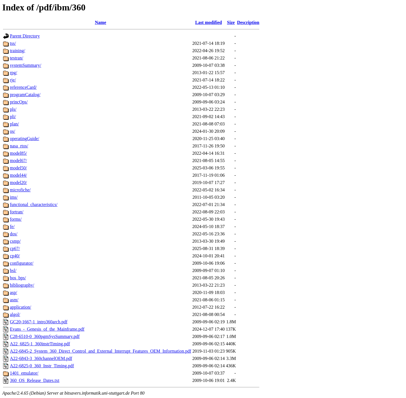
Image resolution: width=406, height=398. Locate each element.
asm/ (14, 299)
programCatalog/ (25, 94)
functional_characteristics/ (34, 204)
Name (100, 22)
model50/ (18, 167)
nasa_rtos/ (19, 145)
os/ (12, 131)
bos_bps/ (18, 277)
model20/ (18, 182)
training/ (17, 50)
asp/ (13, 292)
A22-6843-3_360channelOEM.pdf (41, 358)
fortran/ (16, 211)
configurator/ (22, 263)
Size (231, 22)
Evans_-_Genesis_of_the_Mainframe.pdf (47, 329)
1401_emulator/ (24, 373)
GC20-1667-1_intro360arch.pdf (38, 321)
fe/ (12, 226)
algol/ (15, 314)
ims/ (14, 197)
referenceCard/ (23, 87)
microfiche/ (20, 189)
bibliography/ (22, 285)
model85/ (18, 153)
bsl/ (13, 270)
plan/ (14, 123)
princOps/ (19, 101)
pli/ (13, 116)
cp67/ (15, 248)
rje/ (13, 80)
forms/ (16, 219)
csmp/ (15, 241)
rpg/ (13, 72)
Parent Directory (25, 36)
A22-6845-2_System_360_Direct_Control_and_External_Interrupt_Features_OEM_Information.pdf (100, 351)
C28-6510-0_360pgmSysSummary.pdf (45, 336)
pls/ (13, 109)
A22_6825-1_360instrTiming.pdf (40, 343)
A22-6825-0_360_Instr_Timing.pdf (42, 365)
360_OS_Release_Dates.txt (34, 380)
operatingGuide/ (24, 138)
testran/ (16, 58)
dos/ (13, 233)
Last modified (208, 22)
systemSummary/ (25, 65)
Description (248, 22)
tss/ (13, 43)
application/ (20, 307)
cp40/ (15, 255)
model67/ (18, 160)
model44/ (18, 175)
